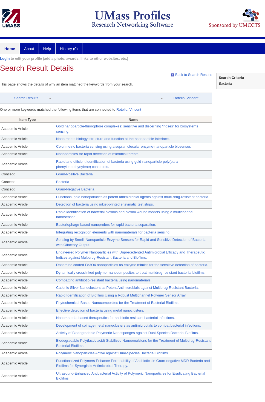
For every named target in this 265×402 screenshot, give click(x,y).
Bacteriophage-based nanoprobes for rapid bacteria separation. (106, 225)
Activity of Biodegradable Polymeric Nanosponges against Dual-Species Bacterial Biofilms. (127, 333)
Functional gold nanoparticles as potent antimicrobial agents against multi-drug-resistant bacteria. (132, 197)
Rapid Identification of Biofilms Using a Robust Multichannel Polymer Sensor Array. (121, 295)
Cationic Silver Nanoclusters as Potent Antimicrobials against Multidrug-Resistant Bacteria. (127, 288)
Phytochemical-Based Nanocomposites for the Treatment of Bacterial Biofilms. (117, 303)
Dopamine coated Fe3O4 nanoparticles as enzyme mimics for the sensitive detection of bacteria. (132, 265)
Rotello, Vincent (186, 98)
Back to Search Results (191, 75)
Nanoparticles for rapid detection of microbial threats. (97, 154)
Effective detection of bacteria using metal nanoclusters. (100, 310)
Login (5, 58)
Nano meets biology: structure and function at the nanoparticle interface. (113, 139)
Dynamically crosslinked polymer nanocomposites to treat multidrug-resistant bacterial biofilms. (131, 272)
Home (9, 49)
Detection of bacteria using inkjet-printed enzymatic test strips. (105, 204)
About (29, 49)
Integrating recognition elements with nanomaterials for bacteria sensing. (113, 232)
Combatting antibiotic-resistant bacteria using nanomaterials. (103, 280)
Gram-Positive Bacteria (74, 174)
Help (47, 49)
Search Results (26, 98)
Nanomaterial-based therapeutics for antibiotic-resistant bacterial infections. (115, 318)
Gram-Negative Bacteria (75, 189)
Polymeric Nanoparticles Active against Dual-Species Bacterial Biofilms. (112, 353)
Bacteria (62, 182)
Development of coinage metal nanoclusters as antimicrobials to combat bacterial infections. (128, 325)
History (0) (69, 49)
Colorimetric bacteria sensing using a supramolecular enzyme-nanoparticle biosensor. (123, 146)
